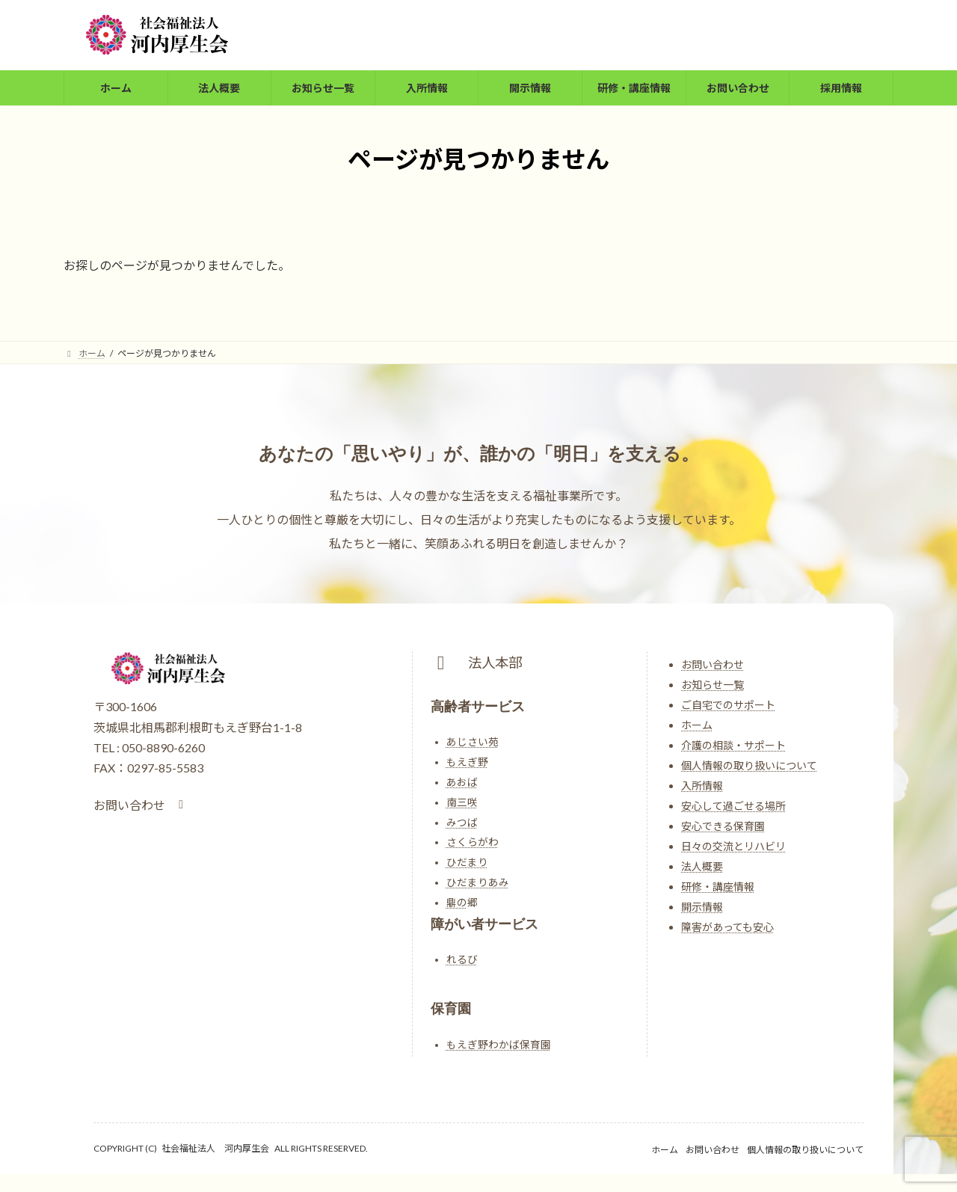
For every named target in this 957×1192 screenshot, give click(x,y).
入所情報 (702, 785)
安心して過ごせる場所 (733, 805)
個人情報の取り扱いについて (749, 765)
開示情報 (702, 906)
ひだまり (467, 862)
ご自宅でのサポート (728, 704)
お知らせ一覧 (712, 684)
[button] (140, 805)
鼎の (456, 903)
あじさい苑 (472, 742)
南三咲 (462, 802)
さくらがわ (472, 842)
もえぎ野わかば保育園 (498, 1045)
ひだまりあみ (477, 882)
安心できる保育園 (723, 826)
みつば (462, 823)
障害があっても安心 (727, 927)
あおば (462, 782)
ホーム (697, 725)
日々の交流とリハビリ (733, 846)
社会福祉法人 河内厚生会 (215, 1148)
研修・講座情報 (717, 886)
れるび (462, 959)
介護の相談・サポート (733, 745)
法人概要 (702, 866)
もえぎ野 (467, 762)
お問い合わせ (712, 664)
